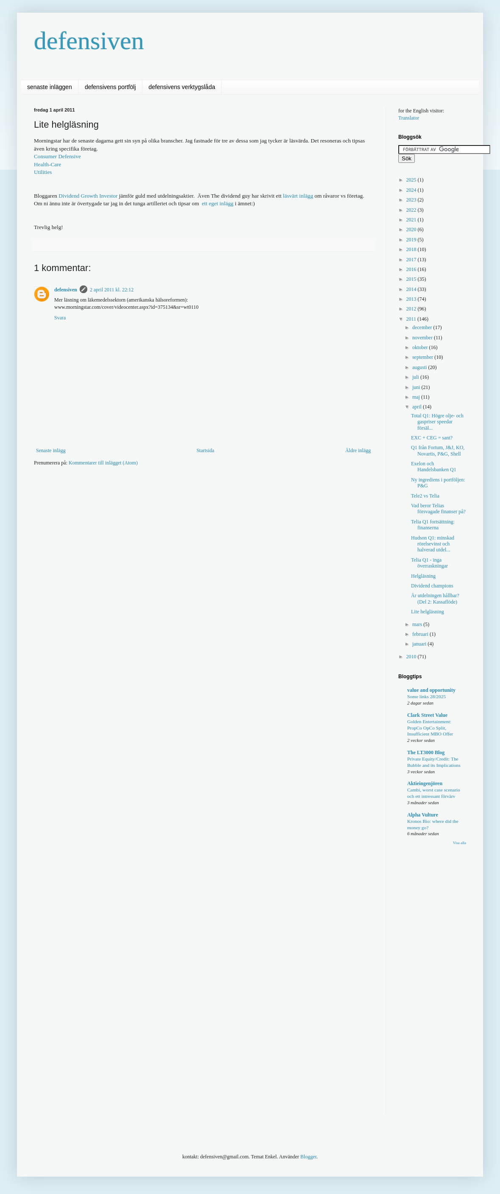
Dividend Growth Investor (87, 196)
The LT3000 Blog (425, 752)
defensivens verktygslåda (182, 87)
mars (417, 624)
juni (417, 387)
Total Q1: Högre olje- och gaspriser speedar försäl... (437, 422)
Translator (408, 118)
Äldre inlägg (358, 450)
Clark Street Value (427, 715)
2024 (412, 190)
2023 (412, 200)
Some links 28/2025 (426, 696)
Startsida (205, 450)
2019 (412, 240)
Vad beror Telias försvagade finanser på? (438, 509)
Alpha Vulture (422, 815)
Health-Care (47, 164)
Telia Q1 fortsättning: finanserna (433, 525)
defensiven (89, 41)
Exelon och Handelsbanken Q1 (433, 467)
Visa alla (459, 843)
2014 (412, 289)
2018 (412, 249)
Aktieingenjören (424, 783)
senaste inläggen (49, 87)
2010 (412, 657)
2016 (412, 269)
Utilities (43, 172)
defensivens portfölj (110, 87)
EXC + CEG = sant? (432, 438)
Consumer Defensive (57, 156)
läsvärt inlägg (298, 196)
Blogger (308, 1157)
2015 (412, 279)
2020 (412, 229)
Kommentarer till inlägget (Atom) (103, 463)
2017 (412, 260)
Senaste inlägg (51, 450)
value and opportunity (431, 690)
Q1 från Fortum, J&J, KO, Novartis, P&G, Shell (437, 450)
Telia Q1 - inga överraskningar (429, 563)
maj (416, 397)
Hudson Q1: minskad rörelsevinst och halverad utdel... (432, 544)
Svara (60, 318)
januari (420, 644)
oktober (420, 347)
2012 (412, 309)
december (422, 327)
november (423, 338)
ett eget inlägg (217, 203)
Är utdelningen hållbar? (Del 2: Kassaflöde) (435, 598)
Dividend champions (432, 586)
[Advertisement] (179, 538)
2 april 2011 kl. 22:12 (111, 290)
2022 (412, 210)
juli (416, 377)
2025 (412, 180)
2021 (412, 220)
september (423, 357)
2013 (412, 299)
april (417, 407)
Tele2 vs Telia (425, 496)
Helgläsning (423, 576)
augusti (420, 367)
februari (421, 634)
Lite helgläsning (427, 612)
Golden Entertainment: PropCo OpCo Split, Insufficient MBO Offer (430, 728)
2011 (412, 319)
